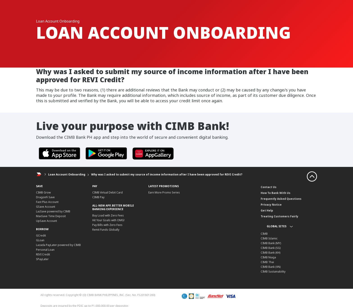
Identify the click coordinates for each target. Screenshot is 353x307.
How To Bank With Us (275, 193)
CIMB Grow (43, 192)
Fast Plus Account (47, 202)
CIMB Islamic (269, 238)
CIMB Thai (267, 262)
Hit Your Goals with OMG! (108, 220)
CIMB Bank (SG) (271, 248)
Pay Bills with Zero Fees (107, 225)
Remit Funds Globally (105, 230)
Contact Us (268, 187)
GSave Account (45, 207)
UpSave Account (46, 221)
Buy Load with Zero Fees (108, 215)
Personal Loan (45, 250)
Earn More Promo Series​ (164, 192)
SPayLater (42, 259)
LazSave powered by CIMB (53, 211)
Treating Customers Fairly (279, 216)
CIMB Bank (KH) (270, 253)
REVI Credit (43, 254)
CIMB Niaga (268, 257)
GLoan (40, 240)
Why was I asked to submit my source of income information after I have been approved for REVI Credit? (166, 174)
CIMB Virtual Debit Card (107, 192)
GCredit (41, 235)
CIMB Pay (98, 197)
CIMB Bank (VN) (271, 267)
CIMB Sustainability (273, 271)
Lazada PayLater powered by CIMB (58, 245)
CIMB (264, 234)
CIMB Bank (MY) (271, 243)
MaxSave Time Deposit (51, 216)
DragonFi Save (45, 197)
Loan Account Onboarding (67, 174)
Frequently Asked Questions (281, 199)
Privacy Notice (271, 205)
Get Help (267, 210)
